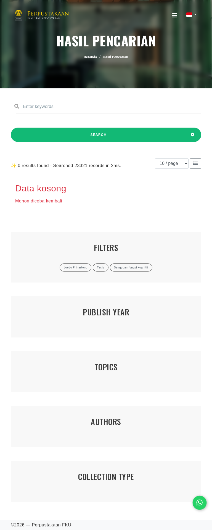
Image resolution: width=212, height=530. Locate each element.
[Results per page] (172, 163)
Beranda (90, 57)
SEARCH (98, 137)
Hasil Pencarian (115, 57)
